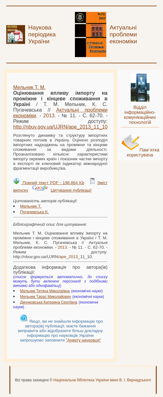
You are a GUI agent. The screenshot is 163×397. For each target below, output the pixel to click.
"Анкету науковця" (83, 340)
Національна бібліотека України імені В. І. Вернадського (102, 380)
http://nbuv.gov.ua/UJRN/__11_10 (60, 127)
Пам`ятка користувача (143, 152)
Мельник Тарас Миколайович (45, 296)
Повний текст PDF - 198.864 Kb (52, 182)
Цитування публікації (71, 190)
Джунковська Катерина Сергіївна (48, 302)
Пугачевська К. (34, 211)
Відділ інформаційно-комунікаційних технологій (140, 115)
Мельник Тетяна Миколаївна (45, 291)
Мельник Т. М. (29, 87)
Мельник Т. (30, 206)
